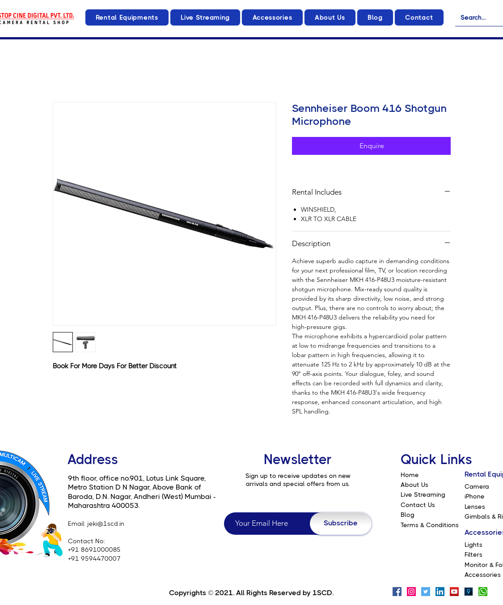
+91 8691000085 (94, 549)
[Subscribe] (341, 523)
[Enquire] (371, 146)
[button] (127, 17)
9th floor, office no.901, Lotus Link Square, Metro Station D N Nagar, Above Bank (137, 483)
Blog (407, 514)
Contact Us (418, 504)
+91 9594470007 (94, 558)
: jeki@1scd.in (104, 523)
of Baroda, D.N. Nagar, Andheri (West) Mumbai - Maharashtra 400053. (142, 496)
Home (410, 474)
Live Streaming (423, 494)
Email (76, 523)
